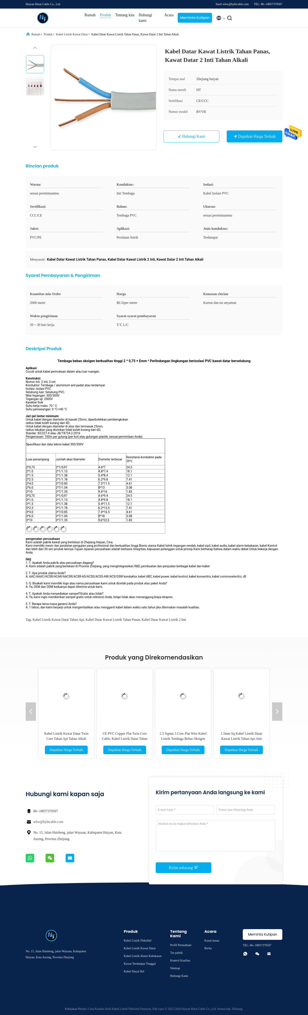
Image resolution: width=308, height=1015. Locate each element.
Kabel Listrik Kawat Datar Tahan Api (58, 619)
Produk (105, 15)
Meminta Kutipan (195, 17)
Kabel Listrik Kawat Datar (72, 34)
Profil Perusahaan (180, 945)
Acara (168, 15)
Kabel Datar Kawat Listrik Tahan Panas (113, 619)
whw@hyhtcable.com (48, 822)
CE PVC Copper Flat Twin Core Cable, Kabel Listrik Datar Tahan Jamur (124, 739)
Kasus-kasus (211, 940)
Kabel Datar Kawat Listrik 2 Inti (164, 619)
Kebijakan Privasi (75, 1009)
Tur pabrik (176, 952)
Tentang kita (124, 15)
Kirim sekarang (183, 867)
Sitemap (175, 968)
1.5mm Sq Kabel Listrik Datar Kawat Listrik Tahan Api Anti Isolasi (241, 739)
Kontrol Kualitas (180, 960)
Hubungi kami (145, 18)
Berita (208, 948)
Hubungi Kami (193, 136)
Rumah (90, 15)
